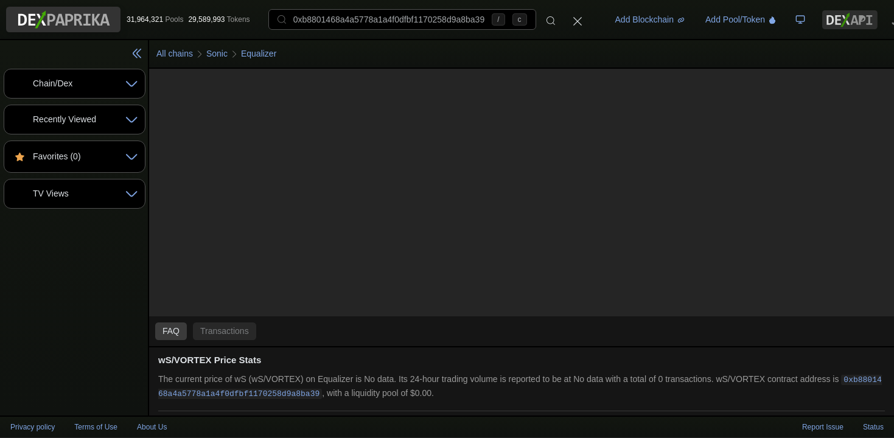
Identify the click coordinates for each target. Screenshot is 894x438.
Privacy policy (32, 427)
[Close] (577, 19)
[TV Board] (800, 19)
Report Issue (822, 427)
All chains (174, 53)
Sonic (217, 53)
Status (873, 427)
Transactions (224, 331)
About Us (152, 427)
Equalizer (258, 53)
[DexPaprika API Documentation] (849, 20)
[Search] (551, 19)
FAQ (171, 331)
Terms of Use (95, 427)
